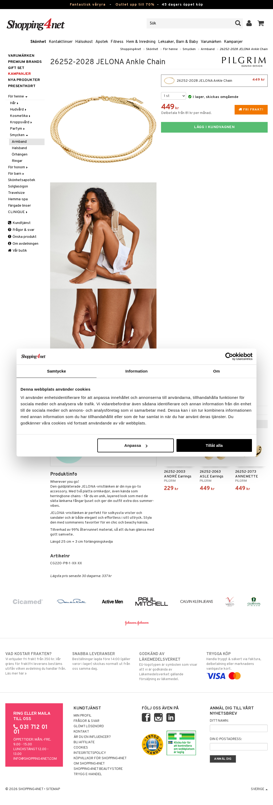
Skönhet (38, 41)
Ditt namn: (219, 721)
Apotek (101, 41)
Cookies (81, 748)
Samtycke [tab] (56, 371)
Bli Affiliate (84, 742)
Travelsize (16, 193)
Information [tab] (136, 371)
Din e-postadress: (226, 739)
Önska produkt (22, 237)
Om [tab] (216, 371)
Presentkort (21, 86)
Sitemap (53, 789)
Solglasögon (18, 186)
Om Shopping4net (89, 764)
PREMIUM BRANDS (25, 62)
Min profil (82, 716)
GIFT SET (16, 68)
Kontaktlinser (61, 41)
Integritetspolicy (90, 753)
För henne (170, 49)
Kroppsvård (21, 122)
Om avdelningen (23, 244)
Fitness (117, 41)
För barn (16, 173)
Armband (208, 49)
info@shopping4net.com (35, 759)
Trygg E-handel (88, 774)
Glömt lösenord (89, 726)
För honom (18, 167)
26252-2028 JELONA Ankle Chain (244, 49)
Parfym (18, 128)
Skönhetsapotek (21, 180)
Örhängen (19, 154)
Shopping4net (130, 49)
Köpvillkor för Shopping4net (100, 758)
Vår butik (17, 250)
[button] (260, 23)
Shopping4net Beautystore (98, 769)
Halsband (19, 148)
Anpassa (135, 445)
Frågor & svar (21, 230)
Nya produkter (24, 80)
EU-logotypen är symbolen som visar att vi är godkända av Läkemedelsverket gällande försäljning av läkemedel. (169, 666)
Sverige (259, 789)
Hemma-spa (18, 199)
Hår (14, 103)
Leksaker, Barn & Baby (178, 41)
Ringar (17, 161)
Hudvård (18, 109)
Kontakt (81, 732)
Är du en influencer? (92, 737)
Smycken (189, 49)
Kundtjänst (19, 223)
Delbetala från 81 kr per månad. (186, 113)
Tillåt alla (214, 445)
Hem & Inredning (140, 41)
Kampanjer (233, 41)
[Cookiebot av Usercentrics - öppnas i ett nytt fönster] (229, 356)
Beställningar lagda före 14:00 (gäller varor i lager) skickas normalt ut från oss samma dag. (103, 661)
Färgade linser (19, 205)
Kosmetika (20, 116)
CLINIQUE (18, 212)
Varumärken (211, 41)
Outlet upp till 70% (134, 4)
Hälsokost (84, 41)
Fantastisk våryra (88, 4)
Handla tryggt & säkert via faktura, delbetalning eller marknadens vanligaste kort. (237, 665)
